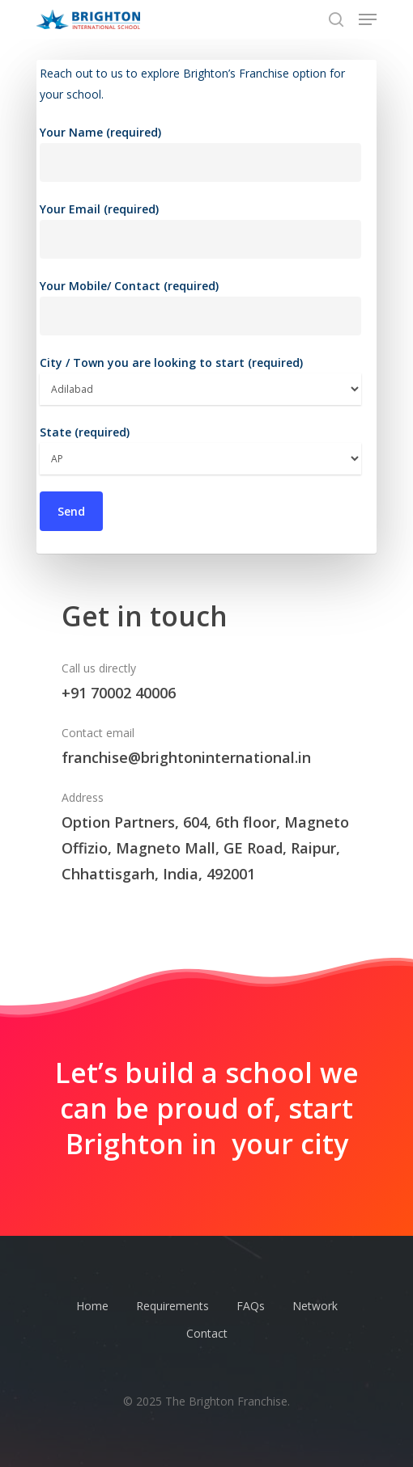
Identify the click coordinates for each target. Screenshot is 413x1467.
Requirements (172, 1305)
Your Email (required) (200, 230)
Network (315, 1305)
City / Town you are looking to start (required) (200, 380)
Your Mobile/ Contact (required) (200, 306)
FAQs (250, 1305)
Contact (207, 1333)
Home (92, 1305)
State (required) (200, 449)
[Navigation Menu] (368, 19)
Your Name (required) (200, 153)
